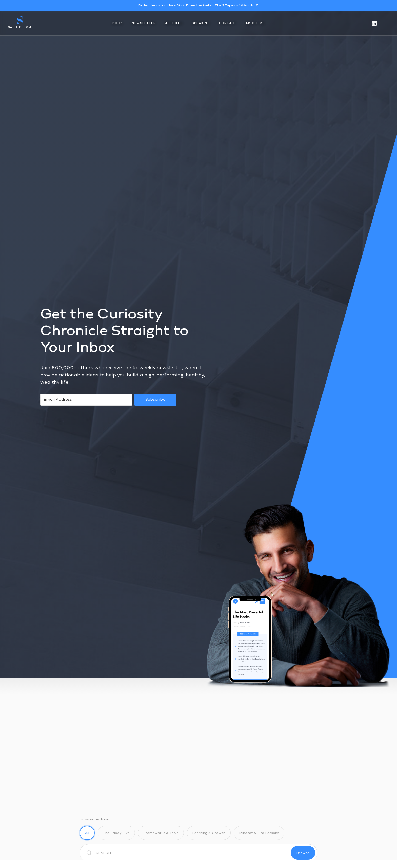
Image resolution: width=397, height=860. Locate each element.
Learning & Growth (208, 833)
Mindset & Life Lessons (259, 833)
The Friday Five (116, 833)
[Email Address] (86, 400)
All (87, 833)
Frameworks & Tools (160, 833)
